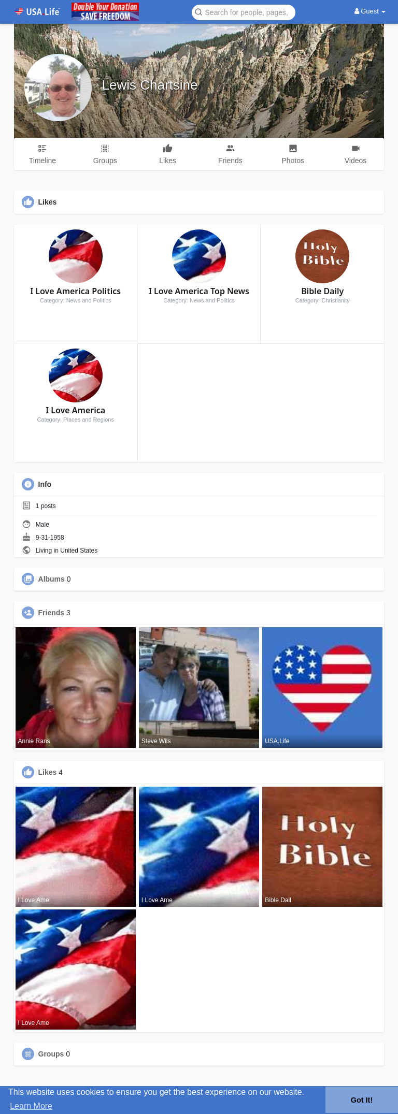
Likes (47, 772)
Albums (51, 579)
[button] (243, 11)
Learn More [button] (31, 1106)
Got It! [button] (362, 1100)
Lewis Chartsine (150, 85)
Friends (51, 613)
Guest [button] (370, 11)
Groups (51, 1054)
